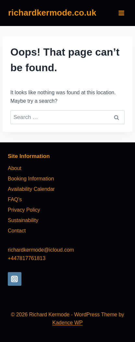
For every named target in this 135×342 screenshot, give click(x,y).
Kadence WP (67, 322)
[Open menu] (121, 13)
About (14, 168)
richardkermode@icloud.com (41, 250)
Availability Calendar (31, 189)
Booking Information (31, 178)
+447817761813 (26, 258)
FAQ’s (15, 199)
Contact (17, 230)
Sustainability (23, 220)
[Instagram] (14, 279)
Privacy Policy (24, 210)
